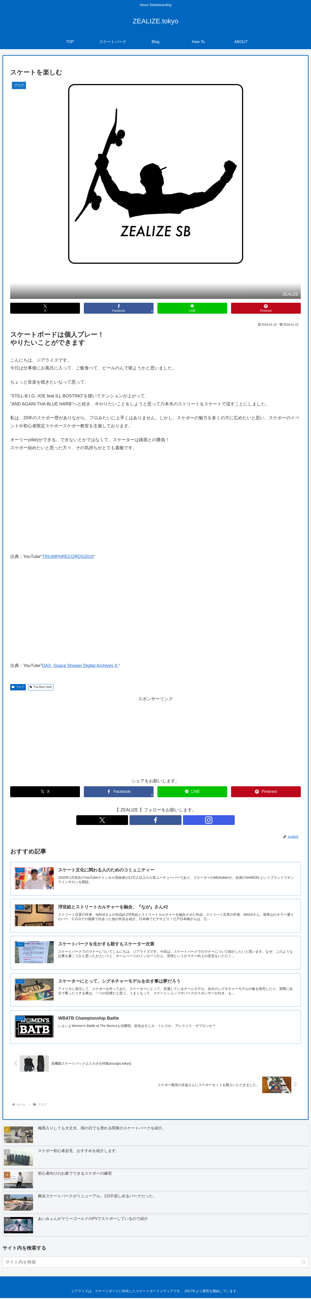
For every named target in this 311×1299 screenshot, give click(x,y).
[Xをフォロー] (144, 820)
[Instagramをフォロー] (167, 820)
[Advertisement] (155, 737)
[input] (155, 1262)
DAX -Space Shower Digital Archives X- (80, 665)
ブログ (18, 687)
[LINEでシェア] (192, 308)
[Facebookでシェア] (119, 308)
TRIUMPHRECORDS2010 (68, 556)
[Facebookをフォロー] (155, 820)
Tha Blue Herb (41, 687)
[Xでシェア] (45, 308)
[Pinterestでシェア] (266, 308)
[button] (303, 1263)
